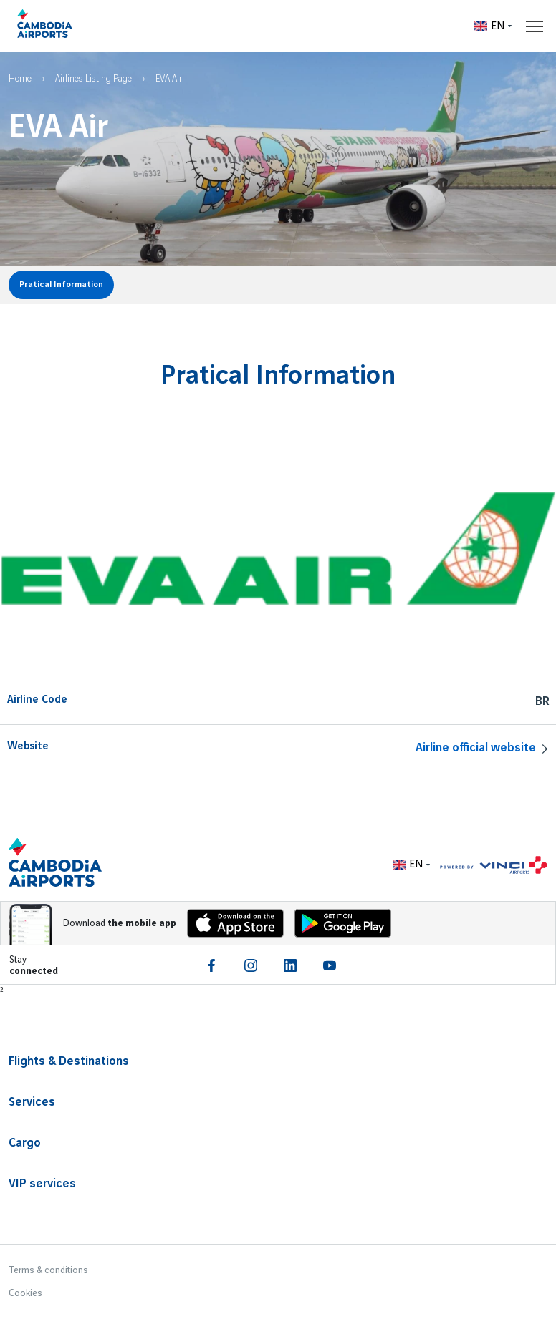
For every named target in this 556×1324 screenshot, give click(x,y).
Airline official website (476, 747)
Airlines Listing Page (93, 79)
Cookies (25, 1293)
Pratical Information (61, 284)
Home (20, 79)
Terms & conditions (48, 1270)
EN (489, 26)
